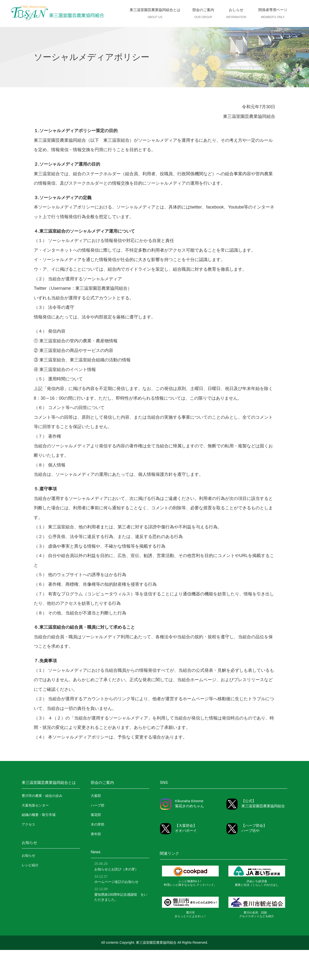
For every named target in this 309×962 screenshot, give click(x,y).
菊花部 (96, 814)
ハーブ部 (97, 805)
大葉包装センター (35, 805)
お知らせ (28, 855)
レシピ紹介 (30, 865)
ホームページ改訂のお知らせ (116, 881)
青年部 (96, 834)
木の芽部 (97, 824)
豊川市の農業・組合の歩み (42, 795)
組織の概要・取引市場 (39, 814)
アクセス (28, 824)
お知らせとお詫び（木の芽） (116, 869)
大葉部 (96, 795)
